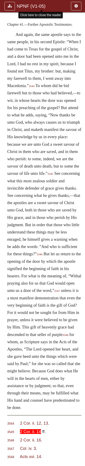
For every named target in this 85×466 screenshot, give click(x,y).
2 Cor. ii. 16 (30, 440)
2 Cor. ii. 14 (30, 431)
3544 (31, 86)
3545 (50, 173)
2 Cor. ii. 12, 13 (34, 423)
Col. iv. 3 (28, 448)
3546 (40, 254)
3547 (57, 291)
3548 (65, 335)
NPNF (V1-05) (31, 6)
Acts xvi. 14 (30, 456)
